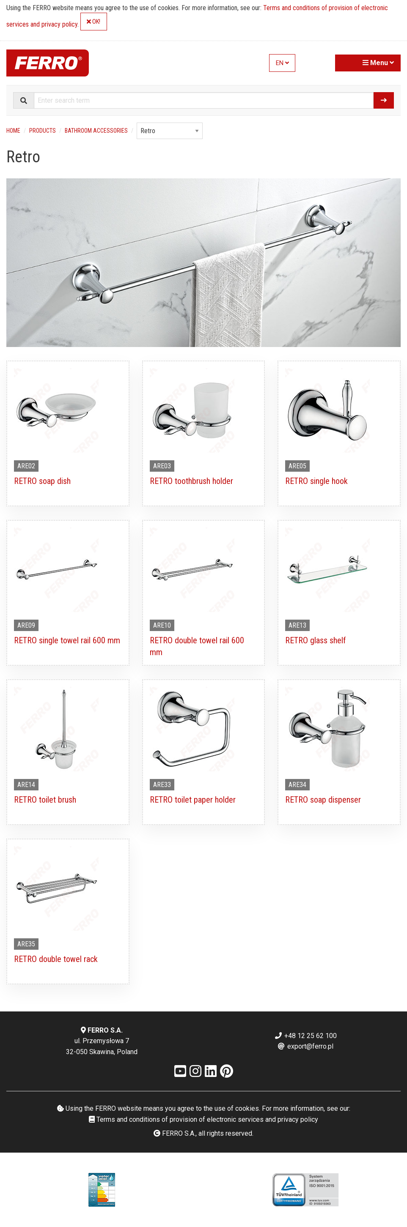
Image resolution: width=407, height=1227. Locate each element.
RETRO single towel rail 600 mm (67, 640)
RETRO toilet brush (45, 800)
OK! (93, 21)
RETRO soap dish (42, 481)
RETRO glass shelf (315, 640)
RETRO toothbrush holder (191, 481)
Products (42, 130)
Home (13, 130)
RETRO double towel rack (56, 959)
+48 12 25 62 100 (305, 1036)
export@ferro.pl (305, 1046)
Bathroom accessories (96, 130)
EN (282, 63)
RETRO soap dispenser (323, 800)
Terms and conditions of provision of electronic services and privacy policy (203, 1119)
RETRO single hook (316, 481)
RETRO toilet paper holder (193, 800)
